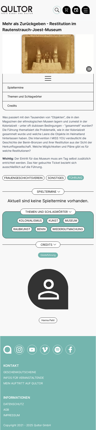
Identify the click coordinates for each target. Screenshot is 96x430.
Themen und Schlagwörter (46, 211)
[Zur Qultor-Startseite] (7, 350)
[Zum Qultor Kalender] (76, 10)
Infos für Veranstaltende (23, 377)
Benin (41, 229)
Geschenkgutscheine (19, 372)
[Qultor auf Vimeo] (45, 349)
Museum (71, 220)
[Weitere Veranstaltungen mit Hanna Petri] (48, 288)
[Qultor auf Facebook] (70, 349)
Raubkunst (21, 229)
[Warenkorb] (67, 10)
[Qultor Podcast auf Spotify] (57, 349)
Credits (46, 244)
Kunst (53, 220)
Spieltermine (46, 191)
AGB (6, 409)
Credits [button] (12, 105)
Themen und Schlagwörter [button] (24, 96)
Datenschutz (13, 404)
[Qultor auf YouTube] (32, 349)
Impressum (11, 415)
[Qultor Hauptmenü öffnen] (86, 10)
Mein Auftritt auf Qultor (23, 383)
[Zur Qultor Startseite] (16, 10)
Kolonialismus (30, 220)
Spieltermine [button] (15, 87)
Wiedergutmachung (67, 229)
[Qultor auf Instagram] (19, 349)
